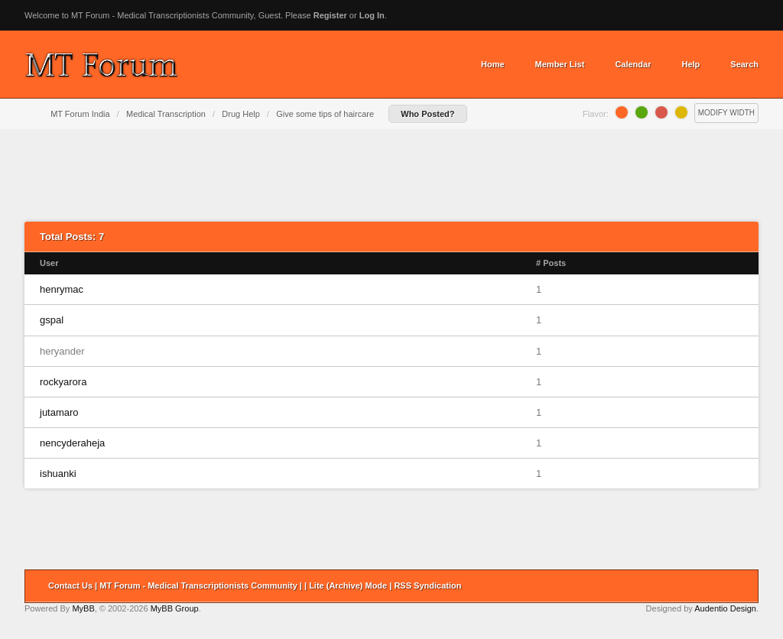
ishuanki (58, 473)
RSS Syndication (427, 585)
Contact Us (70, 585)
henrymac (61, 289)
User (49, 263)
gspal (51, 320)
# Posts (551, 263)
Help (690, 64)
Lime (641, 112)
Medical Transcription (166, 113)
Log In (372, 15)
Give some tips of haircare (325, 113)
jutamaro (59, 412)
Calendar (633, 64)
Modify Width (726, 113)
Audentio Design (725, 608)
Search (744, 64)
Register (330, 15)
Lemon (681, 112)
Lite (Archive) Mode (348, 585)
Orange (622, 112)
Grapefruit (661, 112)
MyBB (83, 608)
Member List (560, 64)
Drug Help (241, 113)
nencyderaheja (72, 443)
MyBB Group (175, 608)
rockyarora (63, 382)
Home (493, 64)
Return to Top (742, 586)
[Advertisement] (391, 175)
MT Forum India (79, 113)
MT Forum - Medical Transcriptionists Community (198, 585)
